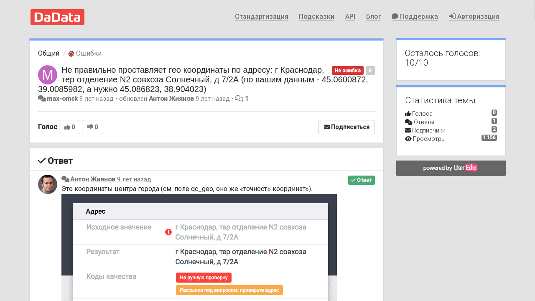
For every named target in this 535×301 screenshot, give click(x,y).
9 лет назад (134, 179)
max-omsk (62, 98)
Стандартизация (261, 16)
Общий (48, 53)
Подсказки (316, 16)
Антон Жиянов (171, 98)
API (350, 16)
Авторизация (474, 16)
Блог (373, 16)
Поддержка (415, 16)
